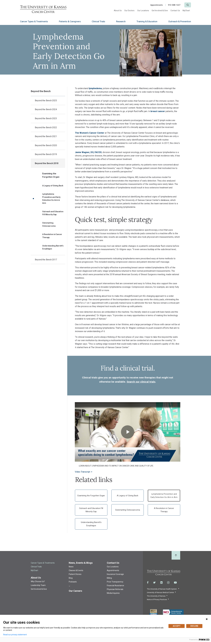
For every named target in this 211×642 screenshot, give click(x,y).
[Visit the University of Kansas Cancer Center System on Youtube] (175, 582)
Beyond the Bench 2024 (46, 109)
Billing (109, 578)
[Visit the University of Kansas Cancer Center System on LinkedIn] (161, 582)
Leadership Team (38, 585)
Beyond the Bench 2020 (46, 145)
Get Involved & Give (160, 10)
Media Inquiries (113, 593)
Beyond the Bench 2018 (46, 163)
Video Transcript (82, 472)
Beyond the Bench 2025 (46, 100)
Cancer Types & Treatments (34, 21)
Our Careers (75, 590)
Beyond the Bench (40, 91)
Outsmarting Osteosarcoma (49, 224)
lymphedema (95, 88)
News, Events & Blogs (81, 562)
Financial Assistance (115, 585)
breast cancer (158, 111)
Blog (71, 578)
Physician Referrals (115, 589)
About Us (118, 10)
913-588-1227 (174, 5)
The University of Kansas (156, 596)
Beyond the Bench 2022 (46, 127)
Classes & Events (76, 570)
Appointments (156, 5)
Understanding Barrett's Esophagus (53, 247)
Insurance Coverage (115, 574)
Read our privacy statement (15, 635)
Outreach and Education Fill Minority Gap (52, 213)
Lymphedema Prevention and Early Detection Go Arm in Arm (51, 198)
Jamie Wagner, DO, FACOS (88, 152)
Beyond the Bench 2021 (46, 136)
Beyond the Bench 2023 (46, 118)
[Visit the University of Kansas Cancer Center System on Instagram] (168, 582)
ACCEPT (176, 626)
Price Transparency (115, 582)
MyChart (186, 10)
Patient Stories (75, 574)
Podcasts (73, 582)
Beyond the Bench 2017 (46, 259)
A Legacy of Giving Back (52, 186)
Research (121, 21)
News (71, 567)
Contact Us (175, 10)
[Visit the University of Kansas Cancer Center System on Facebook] (148, 582)
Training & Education (147, 21)
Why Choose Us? (38, 581)
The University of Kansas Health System (162, 589)
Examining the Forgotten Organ (50, 175)
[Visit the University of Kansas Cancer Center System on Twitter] (154, 582)
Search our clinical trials (141, 381)
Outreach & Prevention (179, 21)
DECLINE (194, 626)
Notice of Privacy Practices (157, 599)
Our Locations (143, 10)
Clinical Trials (98, 21)
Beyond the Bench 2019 (46, 154)
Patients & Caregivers (70, 21)
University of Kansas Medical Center (160, 592)
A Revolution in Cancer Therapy (52, 235)
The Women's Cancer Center (90, 133)
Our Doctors (129, 10)
